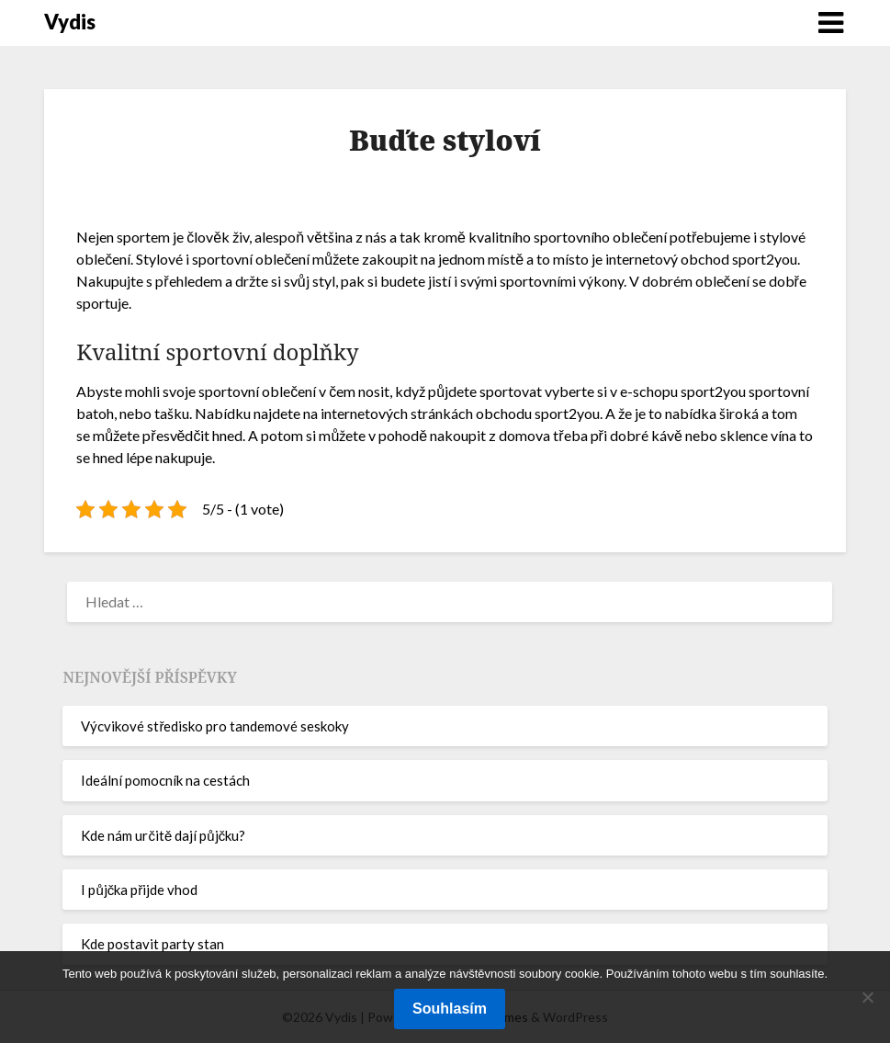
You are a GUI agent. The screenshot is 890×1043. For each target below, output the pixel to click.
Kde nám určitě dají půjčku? (163, 835)
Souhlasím (449, 1008)
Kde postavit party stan (152, 943)
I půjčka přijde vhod (139, 889)
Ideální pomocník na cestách (165, 780)
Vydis (70, 21)
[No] (867, 997)
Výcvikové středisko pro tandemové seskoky (215, 726)
